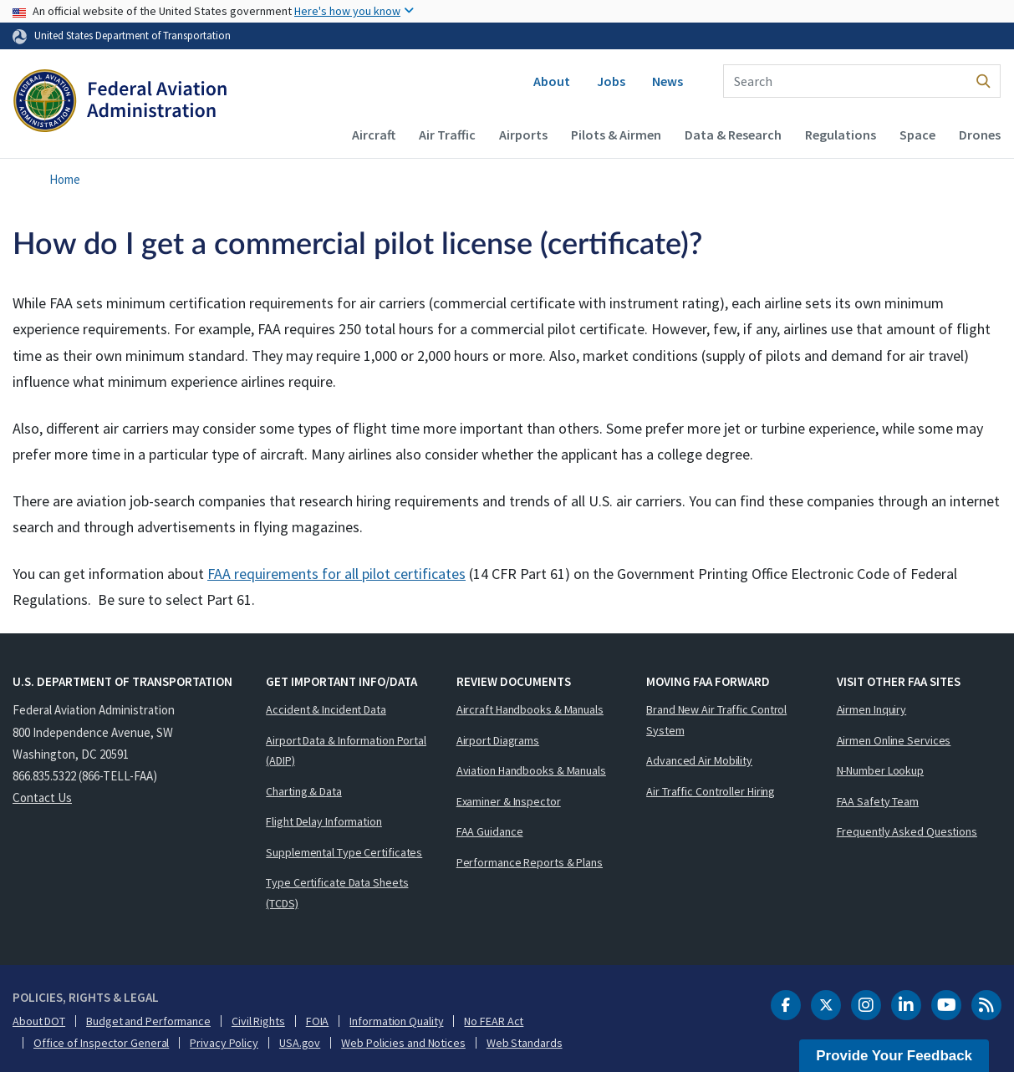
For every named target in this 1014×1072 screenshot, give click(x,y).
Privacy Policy (224, 1043)
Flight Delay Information (324, 821)
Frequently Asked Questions (907, 831)
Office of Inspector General (101, 1043)
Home (64, 179)
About (551, 81)
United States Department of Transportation (132, 35)
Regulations (840, 134)
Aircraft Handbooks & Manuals (530, 709)
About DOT (39, 1021)
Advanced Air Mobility (699, 760)
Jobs (611, 81)
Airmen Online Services (894, 740)
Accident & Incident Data (326, 709)
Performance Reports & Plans (529, 862)
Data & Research (733, 134)
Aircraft (373, 134)
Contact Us (42, 797)
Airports (523, 134)
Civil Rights (258, 1021)
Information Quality (396, 1021)
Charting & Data (304, 791)
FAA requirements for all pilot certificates (336, 573)
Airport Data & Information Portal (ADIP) (346, 751)
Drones (980, 134)
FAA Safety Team (878, 801)
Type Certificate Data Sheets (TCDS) (337, 893)
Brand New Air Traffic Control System (716, 720)
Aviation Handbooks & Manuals (531, 770)
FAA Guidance (489, 831)
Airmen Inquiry (872, 709)
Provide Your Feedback (894, 1056)
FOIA (317, 1021)
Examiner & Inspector (508, 801)
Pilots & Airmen (616, 134)
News (667, 81)
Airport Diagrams (497, 740)
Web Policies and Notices (403, 1043)
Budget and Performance (148, 1021)
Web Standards (525, 1043)
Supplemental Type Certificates (344, 852)
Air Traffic (447, 134)
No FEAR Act (493, 1021)
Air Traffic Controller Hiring (710, 791)
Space (917, 134)
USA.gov (299, 1043)
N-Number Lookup (881, 770)
